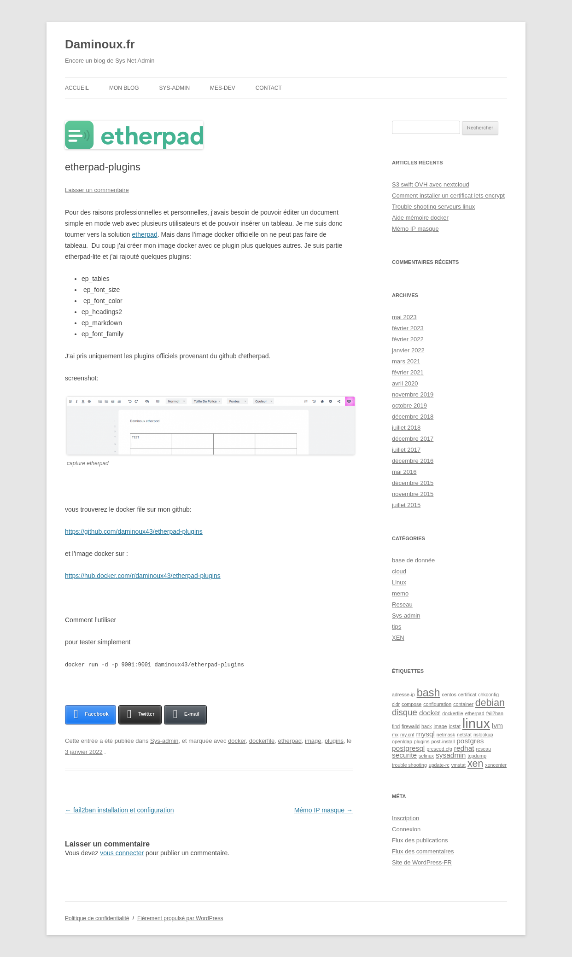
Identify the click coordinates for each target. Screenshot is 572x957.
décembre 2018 (412, 416)
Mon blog (124, 88)
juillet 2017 (406, 449)
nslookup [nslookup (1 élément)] (483, 734)
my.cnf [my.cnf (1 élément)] (407, 734)
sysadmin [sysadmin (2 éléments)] (451, 755)
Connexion (406, 829)
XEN (398, 637)
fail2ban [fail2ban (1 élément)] (494, 713)
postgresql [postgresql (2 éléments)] (408, 748)
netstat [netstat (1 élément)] (464, 734)
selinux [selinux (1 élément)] (426, 756)
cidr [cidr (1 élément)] (396, 704)
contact (269, 88)
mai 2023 (404, 317)
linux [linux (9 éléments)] (476, 723)
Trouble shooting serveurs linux (433, 206)
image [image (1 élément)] (440, 726)
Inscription (405, 818)
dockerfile (262, 740)
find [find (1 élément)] (396, 726)
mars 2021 (406, 361)
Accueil (77, 88)
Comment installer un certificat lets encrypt (448, 195)
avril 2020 (405, 383)
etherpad (145, 234)
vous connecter (122, 852)
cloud (399, 571)
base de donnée (413, 560)
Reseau (402, 604)
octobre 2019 (409, 405)
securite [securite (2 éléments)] (404, 755)
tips (396, 626)
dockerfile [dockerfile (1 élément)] (452, 713)
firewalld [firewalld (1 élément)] (411, 726)
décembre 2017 (412, 438)
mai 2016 (404, 471)
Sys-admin (174, 88)
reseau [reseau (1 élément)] (483, 749)
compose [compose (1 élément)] (411, 704)
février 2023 (408, 328)
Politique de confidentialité (97, 918)
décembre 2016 (412, 460)
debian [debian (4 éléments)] (490, 702)
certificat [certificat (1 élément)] (467, 694)
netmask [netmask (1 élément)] (446, 734)
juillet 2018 (406, 427)
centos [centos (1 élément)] (449, 694)
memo (400, 593)
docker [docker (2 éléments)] (429, 713)
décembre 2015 (412, 482)
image (313, 740)
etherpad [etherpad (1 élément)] (474, 713)
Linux (399, 582)
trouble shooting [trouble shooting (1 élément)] (409, 765)
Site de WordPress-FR (422, 862)
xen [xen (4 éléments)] (475, 763)
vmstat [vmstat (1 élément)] (458, 765)
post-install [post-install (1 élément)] (443, 741)
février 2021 (408, 372)
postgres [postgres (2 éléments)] (470, 741)
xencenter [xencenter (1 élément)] (496, 765)
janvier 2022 (408, 350)
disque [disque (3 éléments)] (404, 712)
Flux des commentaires (423, 851)
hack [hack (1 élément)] (426, 726)
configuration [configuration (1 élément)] (437, 704)
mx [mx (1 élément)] (395, 734)
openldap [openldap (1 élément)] (402, 741)
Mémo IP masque (323, 809)
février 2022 (408, 339)
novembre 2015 (412, 493)
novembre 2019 (412, 394)
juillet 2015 (406, 505)
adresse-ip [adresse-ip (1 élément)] (403, 694)
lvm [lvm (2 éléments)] (497, 725)
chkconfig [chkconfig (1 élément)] (488, 694)
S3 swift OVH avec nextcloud (430, 184)
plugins (334, 740)
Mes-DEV (222, 88)
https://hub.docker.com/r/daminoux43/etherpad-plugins (143, 575)
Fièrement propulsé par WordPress (180, 918)
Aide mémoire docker (420, 217)
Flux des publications (420, 840)
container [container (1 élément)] (463, 704)
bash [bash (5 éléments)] (428, 693)
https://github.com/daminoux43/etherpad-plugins (134, 531)
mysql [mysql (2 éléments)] (425, 734)
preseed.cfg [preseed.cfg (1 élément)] (439, 749)
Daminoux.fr (100, 44)
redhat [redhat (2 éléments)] (464, 748)
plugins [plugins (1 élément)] (422, 741)
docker (236, 740)
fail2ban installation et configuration (119, 809)
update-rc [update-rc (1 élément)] (439, 765)
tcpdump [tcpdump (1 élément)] (476, 756)
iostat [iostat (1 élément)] (454, 726)
